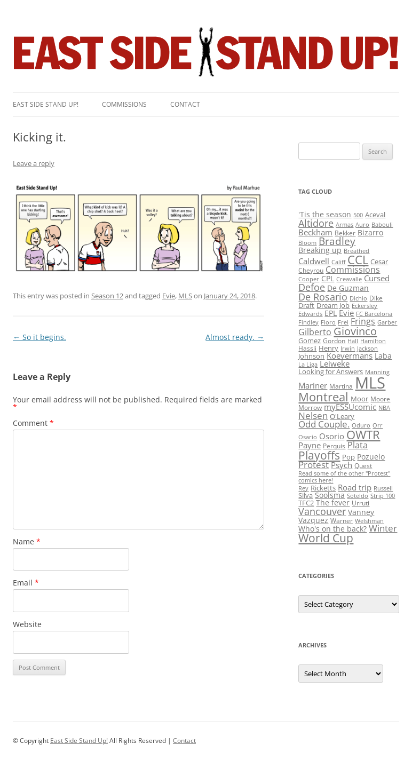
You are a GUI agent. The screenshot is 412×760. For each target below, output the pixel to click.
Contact (185, 104)
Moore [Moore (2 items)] (380, 398)
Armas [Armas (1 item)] (344, 224)
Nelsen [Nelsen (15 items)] (313, 415)
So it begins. (39, 337)
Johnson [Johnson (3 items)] (311, 356)
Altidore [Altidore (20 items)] (316, 223)
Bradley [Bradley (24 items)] (337, 241)
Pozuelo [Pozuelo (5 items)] (371, 457)
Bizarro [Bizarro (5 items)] (370, 232)
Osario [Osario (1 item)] (307, 437)
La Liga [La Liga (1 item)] (308, 364)
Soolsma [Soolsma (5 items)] (330, 495)
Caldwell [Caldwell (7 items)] (313, 261)
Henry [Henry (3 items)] (328, 348)
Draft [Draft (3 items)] (306, 305)
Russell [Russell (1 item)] (383, 488)
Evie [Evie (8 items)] (346, 313)
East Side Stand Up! (79, 740)
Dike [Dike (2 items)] (376, 298)
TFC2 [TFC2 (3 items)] (306, 503)
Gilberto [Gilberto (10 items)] (314, 332)
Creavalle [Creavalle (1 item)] (349, 279)
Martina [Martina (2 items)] (341, 386)
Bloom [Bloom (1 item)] (307, 243)
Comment (33, 423)
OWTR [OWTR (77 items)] (363, 434)
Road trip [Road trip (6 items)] (354, 487)
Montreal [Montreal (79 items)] (323, 397)
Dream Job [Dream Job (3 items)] (333, 305)
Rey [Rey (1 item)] (303, 488)
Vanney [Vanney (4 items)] (361, 512)
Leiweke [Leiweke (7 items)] (335, 363)
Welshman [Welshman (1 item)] (369, 521)
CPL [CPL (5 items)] (327, 278)
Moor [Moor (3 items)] (359, 398)
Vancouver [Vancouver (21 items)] (322, 511)
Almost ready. (234, 337)
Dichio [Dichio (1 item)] (358, 298)
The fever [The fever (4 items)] (333, 502)
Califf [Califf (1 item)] (338, 262)
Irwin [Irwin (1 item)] (347, 348)
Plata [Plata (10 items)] (357, 445)
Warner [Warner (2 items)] (341, 520)
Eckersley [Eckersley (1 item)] (364, 306)
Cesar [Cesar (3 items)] (379, 261)
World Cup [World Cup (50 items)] (325, 538)
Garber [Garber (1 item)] (387, 322)
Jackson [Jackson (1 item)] (367, 348)
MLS (185, 295)
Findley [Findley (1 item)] (308, 322)
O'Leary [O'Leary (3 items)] (342, 416)
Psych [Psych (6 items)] (341, 465)
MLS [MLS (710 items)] (370, 382)
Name (27, 541)
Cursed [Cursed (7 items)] (377, 278)
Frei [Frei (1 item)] (343, 322)
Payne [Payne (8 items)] (309, 445)
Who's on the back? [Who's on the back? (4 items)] (332, 529)
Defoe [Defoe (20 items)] (311, 287)
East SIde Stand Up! (45, 104)
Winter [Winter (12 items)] (383, 528)
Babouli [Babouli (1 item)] (382, 224)
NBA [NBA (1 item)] (384, 407)
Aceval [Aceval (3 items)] (375, 214)
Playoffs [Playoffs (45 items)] (319, 455)
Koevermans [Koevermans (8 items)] (350, 355)
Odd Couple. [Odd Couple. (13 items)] (324, 424)
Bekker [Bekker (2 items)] (345, 233)
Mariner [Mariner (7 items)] (312, 385)
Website (27, 624)
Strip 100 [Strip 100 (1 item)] (382, 496)
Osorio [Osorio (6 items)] (331, 436)
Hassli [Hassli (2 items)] (307, 348)
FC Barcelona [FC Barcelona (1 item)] (374, 314)
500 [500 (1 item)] (358, 215)
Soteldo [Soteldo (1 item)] (357, 496)
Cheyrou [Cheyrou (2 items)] (310, 270)
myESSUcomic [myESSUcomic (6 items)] (350, 406)
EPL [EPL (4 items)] (330, 313)
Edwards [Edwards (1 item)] (310, 314)
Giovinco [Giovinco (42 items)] (355, 330)
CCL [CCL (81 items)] (357, 259)
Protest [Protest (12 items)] (313, 464)
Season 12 (107, 295)
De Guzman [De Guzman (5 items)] (348, 288)
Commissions (124, 104)
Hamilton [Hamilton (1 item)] (373, 341)
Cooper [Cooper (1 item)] (308, 279)
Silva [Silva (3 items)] (305, 495)
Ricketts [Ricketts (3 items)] (323, 488)
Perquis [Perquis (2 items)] (334, 445)
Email (26, 582)
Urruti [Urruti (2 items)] (360, 503)
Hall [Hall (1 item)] (352, 341)
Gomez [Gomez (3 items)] (309, 340)
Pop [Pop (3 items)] (348, 457)
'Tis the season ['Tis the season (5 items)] (324, 214)
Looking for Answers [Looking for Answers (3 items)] (330, 371)
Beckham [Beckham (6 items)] (315, 232)
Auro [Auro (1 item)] (362, 224)
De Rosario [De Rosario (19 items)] (322, 296)
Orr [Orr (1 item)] (378, 425)
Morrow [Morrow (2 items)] (310, 407)
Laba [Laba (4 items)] (383, 356)
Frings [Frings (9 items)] (363, 321)
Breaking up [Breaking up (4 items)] (320, 250)
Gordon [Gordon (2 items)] (334, 340)
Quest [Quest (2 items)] (363, 465)
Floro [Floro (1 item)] (328, 322)
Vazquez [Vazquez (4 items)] (313, 520)
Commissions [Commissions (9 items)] (353, 269)
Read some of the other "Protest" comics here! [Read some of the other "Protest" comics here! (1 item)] (344, 477)
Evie (168, 295)
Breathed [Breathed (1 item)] (356, 251)
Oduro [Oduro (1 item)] (361, 425)
